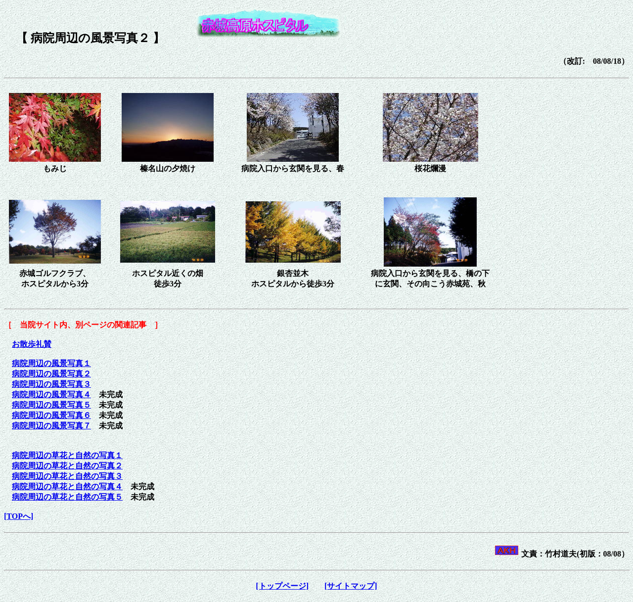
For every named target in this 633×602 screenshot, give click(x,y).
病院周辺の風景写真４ (51, 394)
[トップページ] (282, 586)
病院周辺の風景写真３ (51, 384)
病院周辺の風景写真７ (51, 425)
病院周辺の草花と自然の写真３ (67, 476)
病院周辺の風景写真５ (51, 405)
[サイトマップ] (350, 586)
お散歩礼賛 (31, 344)
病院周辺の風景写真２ (51, 374)
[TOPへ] (18, 516)
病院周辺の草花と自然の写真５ (67, 497)
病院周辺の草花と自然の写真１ (67, 455)
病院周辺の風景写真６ (51, 415)
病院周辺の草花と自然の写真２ (67, 466)
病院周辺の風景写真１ (51, 363)
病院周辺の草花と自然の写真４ (67, 486)
